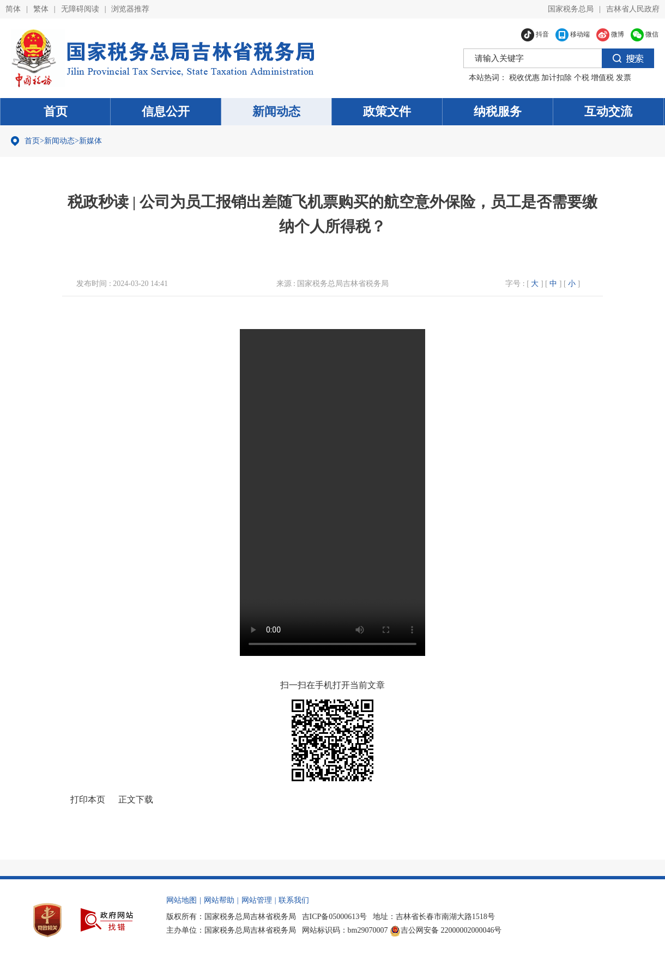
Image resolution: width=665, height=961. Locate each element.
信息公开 (166, 111)
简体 (13, 9)
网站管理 (256, 900)
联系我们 (294, 900)
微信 (644, 34)
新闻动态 (276, 111)
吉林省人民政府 (633, 9)
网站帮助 (219, 900)
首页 (56, 111)
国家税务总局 (571, 9)
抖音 (535, 34)
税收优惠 (524, 78)
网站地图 (181, 900)
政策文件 (387, 111)
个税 (581, 78)
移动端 (572, 34)
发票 (623, 78)
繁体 (41, 9)
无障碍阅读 (80, 9)
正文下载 (135, 799)
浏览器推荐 (130, 9)
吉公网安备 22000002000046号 (446, 930)
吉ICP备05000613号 (334, 917)
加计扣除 (556, 78)
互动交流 (608, 111)
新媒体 (90, 141)
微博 (610, 34)
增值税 (602, 78)
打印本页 (87, 799)
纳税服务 (498, 111)
